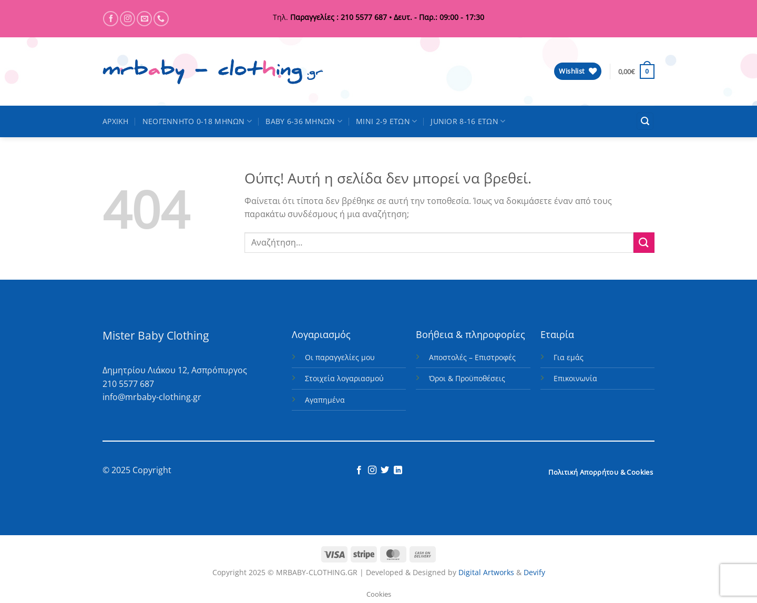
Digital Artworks (486, 572)
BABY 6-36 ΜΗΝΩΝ (303, 121)
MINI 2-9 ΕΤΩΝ (386, 121)
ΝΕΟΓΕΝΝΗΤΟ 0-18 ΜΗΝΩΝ (197, 121)
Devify (534, 572)
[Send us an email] (144, 18)
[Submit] (643, 242)
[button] (636, 71)
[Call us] (161, 18)
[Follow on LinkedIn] (398, 470)
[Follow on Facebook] (110, 18)
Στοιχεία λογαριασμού (344, 378)
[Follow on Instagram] (127, 18)
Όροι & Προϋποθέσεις (467, 378)
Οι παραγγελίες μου (340, 357)
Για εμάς (569, 357)
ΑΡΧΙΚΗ (116, 121)
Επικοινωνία (575, 378)
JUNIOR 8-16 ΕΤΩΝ (468, 121)
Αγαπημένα (325, 400)
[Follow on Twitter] (385, 470)
